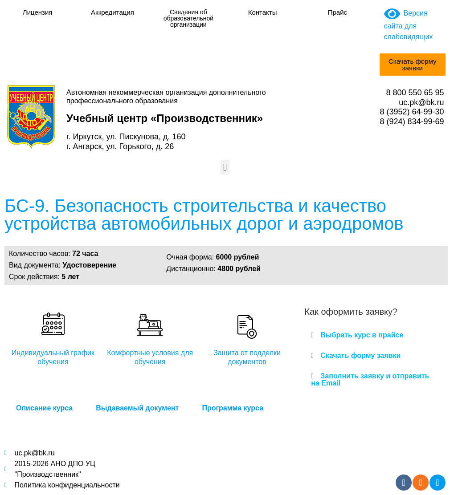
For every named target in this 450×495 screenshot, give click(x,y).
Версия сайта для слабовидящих (408, 25)
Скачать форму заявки (360, 355)
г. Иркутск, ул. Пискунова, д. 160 (125, 136)
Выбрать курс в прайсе (361, 335)
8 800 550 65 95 (415, 92)
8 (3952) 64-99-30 (412, 111)
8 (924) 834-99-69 (412, 121)
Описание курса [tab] (44, 408)
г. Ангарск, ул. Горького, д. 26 (120, 146)
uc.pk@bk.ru (421, 102)
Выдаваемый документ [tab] (137, 408)
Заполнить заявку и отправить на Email (370, 379)
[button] (225, 167)
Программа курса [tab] (232, 408)
